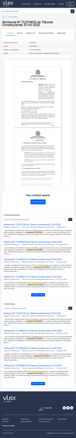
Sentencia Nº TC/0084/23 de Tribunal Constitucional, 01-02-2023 (33, 277)
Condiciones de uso (7, 433)
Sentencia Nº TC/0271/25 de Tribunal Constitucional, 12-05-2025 (32, 224)
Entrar (61, 4)
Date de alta (70, 4)
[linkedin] (71, 407)
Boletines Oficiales (26, 421)
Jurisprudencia (25, 419)
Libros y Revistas (62, 419)
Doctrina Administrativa (46, 419)
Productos (26, 4)
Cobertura (37, 4)
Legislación (5, 419)
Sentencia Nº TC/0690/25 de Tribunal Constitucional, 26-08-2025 (33, 242)
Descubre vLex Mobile (8, 426)
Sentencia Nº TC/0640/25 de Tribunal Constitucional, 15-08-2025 (32, 259)
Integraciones (50, 4)
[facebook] (68, 407)
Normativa (5, 421)
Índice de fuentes (44, 421)
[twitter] (64, 407)
